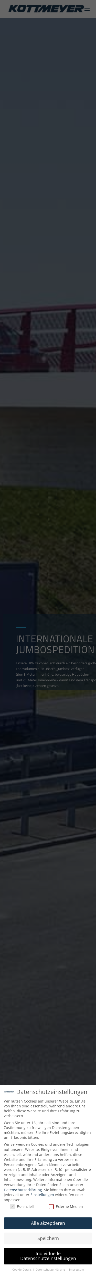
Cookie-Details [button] (22, 1269)
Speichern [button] (48, 1238)
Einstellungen (42, 1194)
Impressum (76, 1269)
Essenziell (22, 1206)
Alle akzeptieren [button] (48, 1223)
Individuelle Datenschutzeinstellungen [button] (48, 1256)
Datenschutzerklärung (23, 1189)
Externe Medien (66, 1206)
